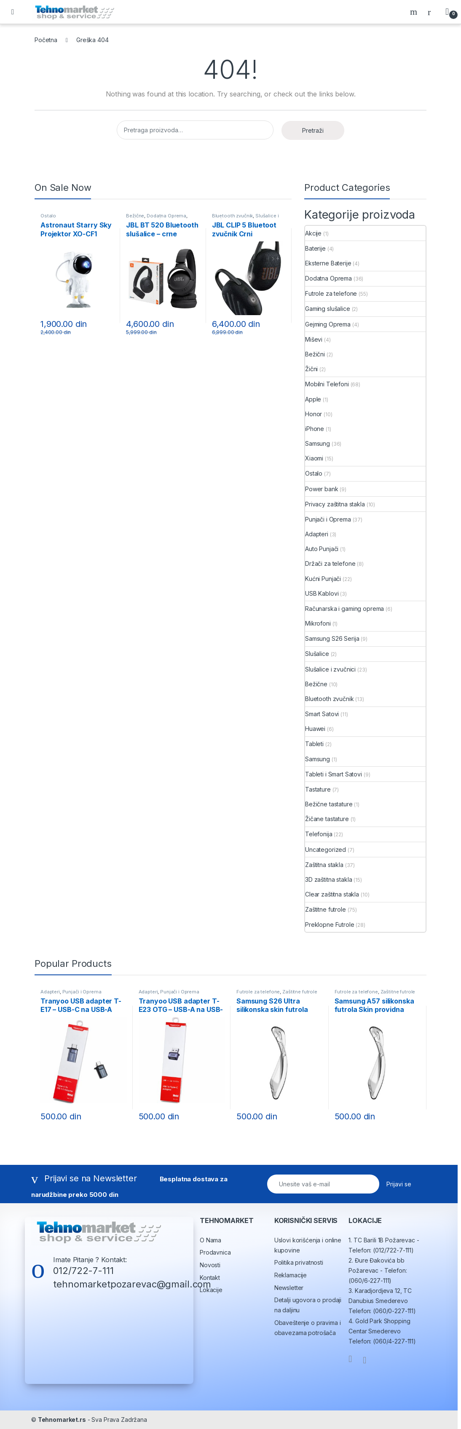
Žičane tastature (327, 818)
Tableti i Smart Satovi (333, 774)
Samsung (317, 443)
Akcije (313, 233)
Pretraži (313, 130)
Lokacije (211, 1289)
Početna (46, 39)
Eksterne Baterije (328, 263)
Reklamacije (290, 1275)
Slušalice (317, 653)
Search (414, 11)
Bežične (135, 216)
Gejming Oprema (328, 324)
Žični (311, 368)
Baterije (315, 248)
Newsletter (289, 1287)
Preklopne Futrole (329, 924)
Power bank (321, 488)
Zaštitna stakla (324, 864)
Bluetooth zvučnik (232, 216)
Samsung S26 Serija (332, 638)
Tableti (314, 743)
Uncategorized (325, 849)
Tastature (318, 789)
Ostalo (48, 216)
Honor (313, 413)
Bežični (315, 354)
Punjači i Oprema (328, 519)
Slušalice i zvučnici (330, 669)
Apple (313, 399)
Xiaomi (314, 458)
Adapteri (316, 534)
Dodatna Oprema (166, 216)
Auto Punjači (321, 548)
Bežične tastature (329, 804)
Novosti (210, 1264)
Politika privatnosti (298, 1262)
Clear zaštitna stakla (332, 894)
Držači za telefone (330, 563)
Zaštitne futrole (325, 909)
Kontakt (210, 1277)
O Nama (210, 1240)
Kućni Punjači (323, 578)
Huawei (315, 728)
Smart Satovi (322, 713)
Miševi (313, 339)
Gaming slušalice (327, 308)
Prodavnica (215, 1252)
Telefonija (318, 834)
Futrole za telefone (331, 293)
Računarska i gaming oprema (344, 608)
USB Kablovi (321, 593)
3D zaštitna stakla (328, 879)
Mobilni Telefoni (327, 384)
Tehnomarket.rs (62, 1419)
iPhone (314, 428)
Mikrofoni (318, 623)
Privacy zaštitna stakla (335, 504)
